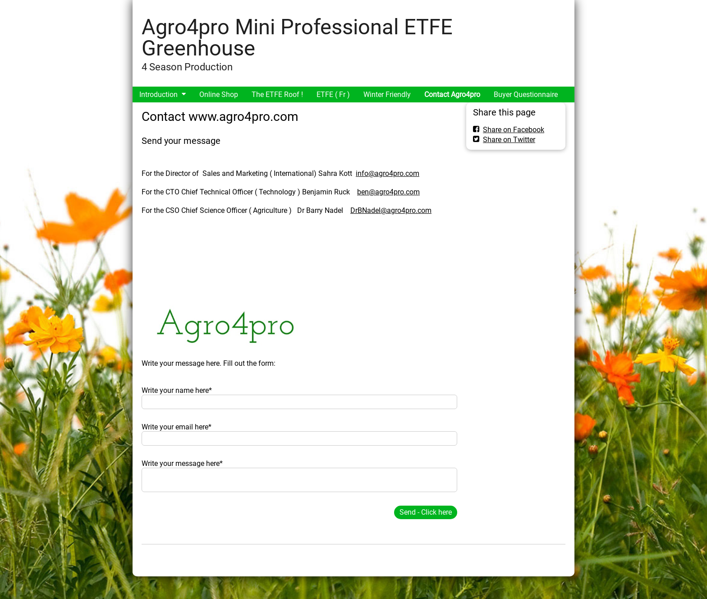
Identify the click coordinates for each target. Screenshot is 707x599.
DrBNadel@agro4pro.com (391, 210)
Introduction (158, 94)
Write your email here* (176, 427)
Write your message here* (182, 463)
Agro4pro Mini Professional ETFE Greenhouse (297, 37)
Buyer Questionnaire (526, 94)
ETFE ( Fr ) (333, 94)
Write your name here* (177, 390)
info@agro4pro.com (387, 173)
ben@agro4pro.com (388, 192)
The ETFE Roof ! (277, 94)
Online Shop (218, 94)
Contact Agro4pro (452, 94)
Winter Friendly (387, 94)
